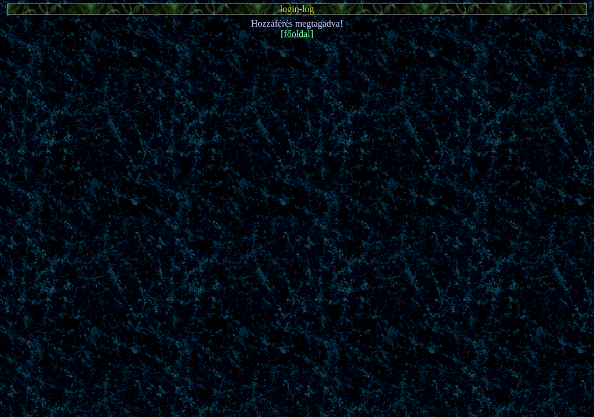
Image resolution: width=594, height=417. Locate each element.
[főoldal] (297, 34)
